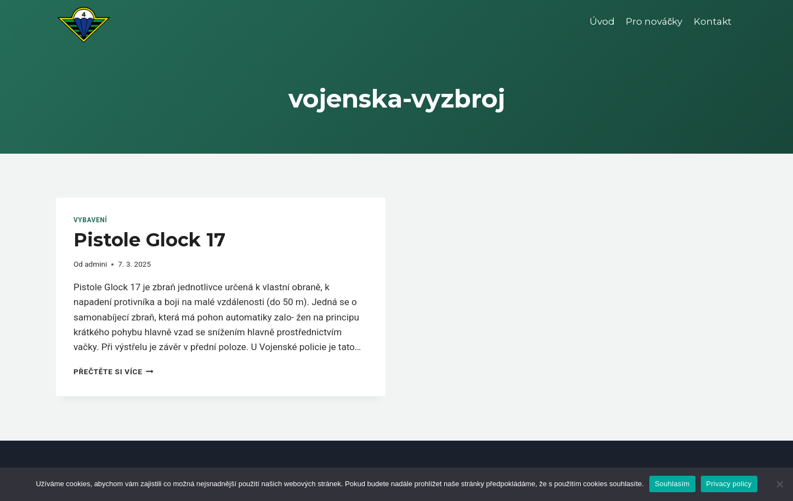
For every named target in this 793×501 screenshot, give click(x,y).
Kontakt (713, 21)
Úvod (602, 21)
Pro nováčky (654, 21)
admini (95, 264)
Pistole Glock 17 (149, 239)
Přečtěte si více (113, 371)
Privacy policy (729, 484)
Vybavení (90, 220)
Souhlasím (672, 484)
